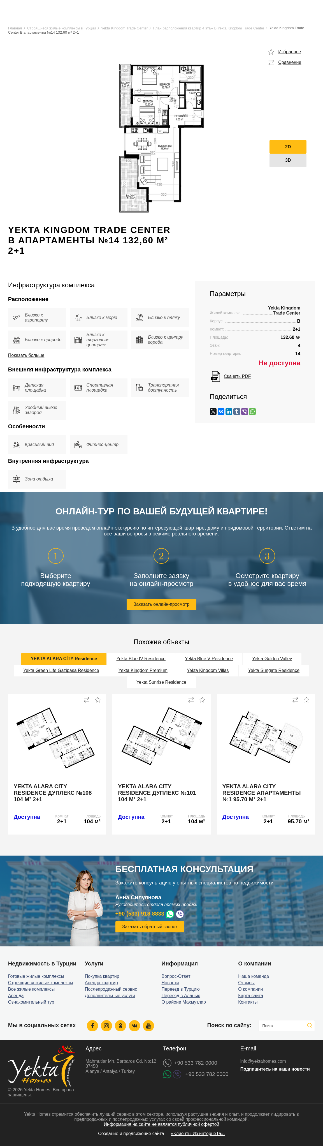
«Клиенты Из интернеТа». (198, 1133)
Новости (170, 982)
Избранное (289, 51)
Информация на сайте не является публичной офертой (161, 1124)
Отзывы (246, 982)
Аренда (16, 995)
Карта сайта (250, 995)
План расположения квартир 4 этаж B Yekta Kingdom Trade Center (208, 28)
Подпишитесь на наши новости (275, 1069)
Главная (15, 28)
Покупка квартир (102, 976)
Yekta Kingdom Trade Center (124, 28)
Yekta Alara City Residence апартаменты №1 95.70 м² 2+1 (261, 792)
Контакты (247, 1002)
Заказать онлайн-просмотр (162, 604)
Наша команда (253, 976)
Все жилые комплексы (31, 989)
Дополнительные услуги (110, 995)
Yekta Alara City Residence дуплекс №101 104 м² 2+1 (157, 792)
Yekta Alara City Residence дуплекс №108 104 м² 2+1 (53, 792)
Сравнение (289, 62)
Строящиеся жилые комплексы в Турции (61, 28)
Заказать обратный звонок (149, 926)
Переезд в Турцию (180, 989)
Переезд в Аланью (180, 995)
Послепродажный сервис (111, 989)
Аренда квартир (101, 982)
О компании (250, 989)
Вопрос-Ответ (175, 976)
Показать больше (26, 355)
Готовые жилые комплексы (36, 976)
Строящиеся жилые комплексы (40, 982)
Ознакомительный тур (31, 1002)
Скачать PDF (237, 376)
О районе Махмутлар (183, 1002)
